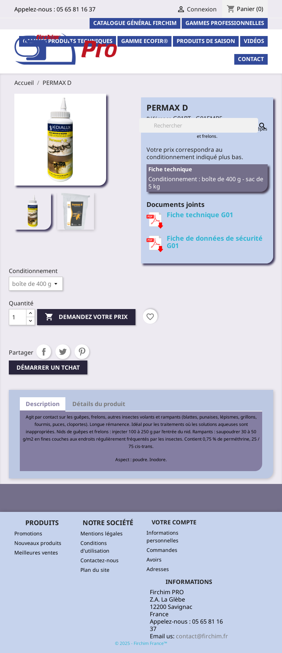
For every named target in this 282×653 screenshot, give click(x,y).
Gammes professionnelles (224, 22)
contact (251, 58)
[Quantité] (17, 317)
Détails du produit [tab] (98, 404)
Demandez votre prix (86, 317)
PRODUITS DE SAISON (206, 40)
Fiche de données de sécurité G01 (215, 242)
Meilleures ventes (36, 552)
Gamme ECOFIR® (144, 40)
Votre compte (174, 522)
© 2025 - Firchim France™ (141, 643)
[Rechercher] (198, 125)
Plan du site (94, 569)
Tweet (62, 351)
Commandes (162, 549)
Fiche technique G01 (200, 214)
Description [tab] (42, 404)
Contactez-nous (99, 560)
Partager (43, 351)
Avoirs (154, 559)
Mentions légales (101, 533)
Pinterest (82, 351)
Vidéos (254, 40)
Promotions (28, 533)
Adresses (158, 569)
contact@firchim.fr (202, 636)
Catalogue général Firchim (135, 22)
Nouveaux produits (37, 542)
